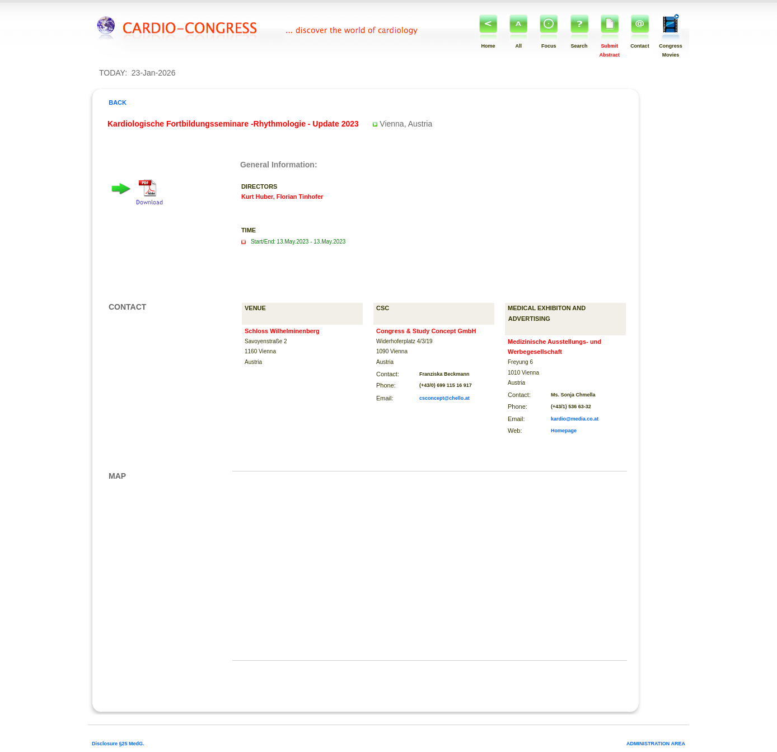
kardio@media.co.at (574, 419)
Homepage (564, 430)
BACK (117, 102)
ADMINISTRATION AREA (655, 743)
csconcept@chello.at (444, 398)
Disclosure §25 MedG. (118, 743)
